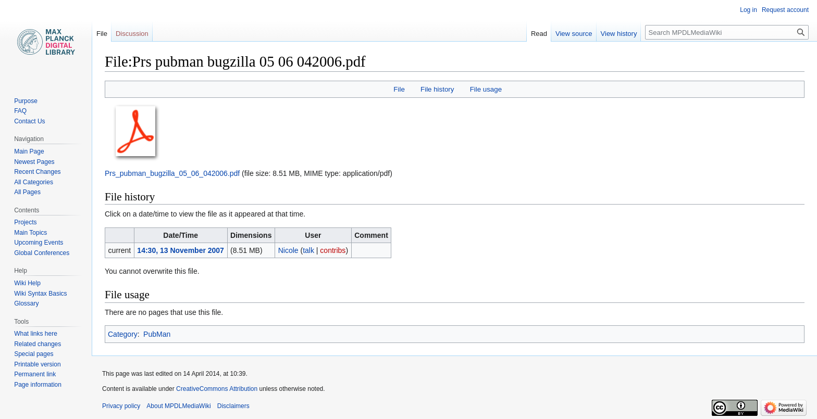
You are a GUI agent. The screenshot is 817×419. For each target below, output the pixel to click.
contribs (332, 250)
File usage (486, 89)
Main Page (29, 151)
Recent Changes (37, 171)
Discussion (132, 33)
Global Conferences (41, 253)
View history (619, 33)
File (398, 89)
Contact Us (29, 121)
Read (539, 33)
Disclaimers (233, 406)
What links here (35, 333)
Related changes (37, 344)
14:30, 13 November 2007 (180, 250)
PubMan (156, 334)
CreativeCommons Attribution (216, 388)
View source (573, 33)
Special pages (33, 354)
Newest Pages (34, 162)
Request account (785, 10)
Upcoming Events (38, 242)
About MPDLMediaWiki (178, 406)
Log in (748, 10)
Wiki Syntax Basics (40, 293)
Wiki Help (27, 283)
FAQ (20, 111)
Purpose (26, 101)
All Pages (27, 192)
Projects (25, 222)
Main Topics (30, 232)
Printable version (37, 364)
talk (308, 250)
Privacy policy (121, 406)
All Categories (33, 182)
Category (123, 334)
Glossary (26, 303)
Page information (37, 384)
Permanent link (35, 374)
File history (437, 89)
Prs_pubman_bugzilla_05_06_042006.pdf (172, 173)
